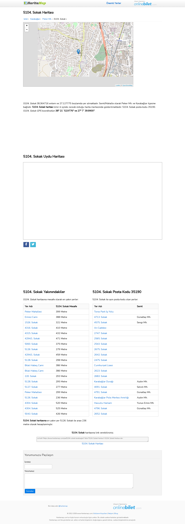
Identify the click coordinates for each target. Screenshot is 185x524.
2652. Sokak (100, 413)
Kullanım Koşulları (100, 513)
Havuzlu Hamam (103, 403)
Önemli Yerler (113, 3)
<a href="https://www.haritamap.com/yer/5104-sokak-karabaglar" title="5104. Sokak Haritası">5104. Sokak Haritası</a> (92, 439)
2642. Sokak (100, 354)
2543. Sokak (100, 343)
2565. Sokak (100, 338)
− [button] (27, 30)
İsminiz (28, 462)
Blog (116, 513)
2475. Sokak (100, 360)
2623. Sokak (100, 370)
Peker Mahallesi (33, 311)
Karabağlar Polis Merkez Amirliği (111, 397)
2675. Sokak (100, 349)
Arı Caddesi (100, 327)
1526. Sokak (31, 322)
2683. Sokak (100, 376)
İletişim (110, 513)
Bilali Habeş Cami (34, 365)
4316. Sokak (31, 327)
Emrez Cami (31, 317)
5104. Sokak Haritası (92, 443)
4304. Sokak (31, 403)
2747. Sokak (100, 333)
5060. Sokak (31, 343)
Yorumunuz (29, 471)
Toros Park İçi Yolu (104, 311)
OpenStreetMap (128, 85)
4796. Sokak (100, 408)
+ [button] (27, 26)
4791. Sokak (100, 392)
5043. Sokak (31, 413)
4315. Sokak (31, 333)
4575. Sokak (100, 322)
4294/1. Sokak (32, 338)
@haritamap (63, 506)
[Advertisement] (148, 60)
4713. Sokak (100, 317)
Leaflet (118, 85)
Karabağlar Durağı (103, 381)
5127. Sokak (31, 386)
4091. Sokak (100, 386)
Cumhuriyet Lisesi (103, 365)
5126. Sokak (31, 349)
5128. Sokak (31, 360)
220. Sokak (30, 376)
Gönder (30, 491)
